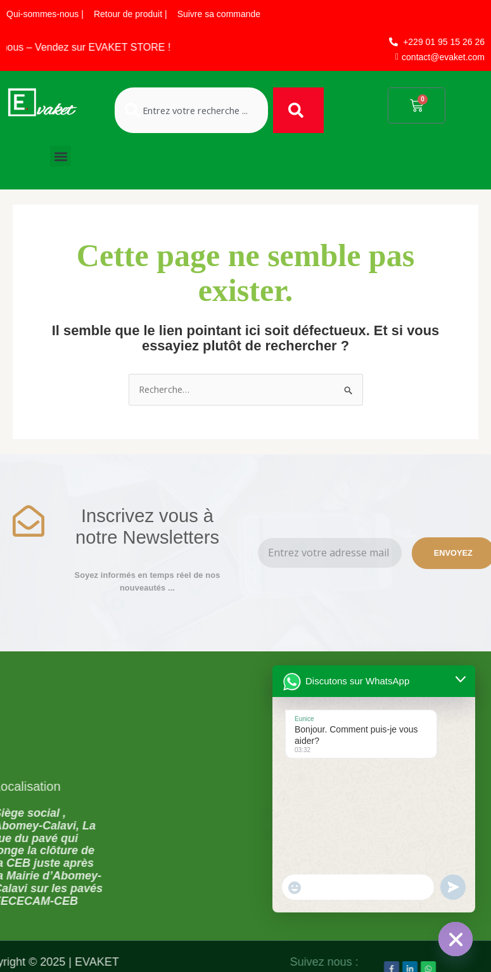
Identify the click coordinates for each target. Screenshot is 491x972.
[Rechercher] (298, 110)
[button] (60, 156)
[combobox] (191, 110)
